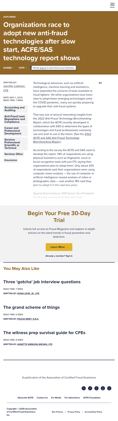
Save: (23, 68)
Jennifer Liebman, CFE (14, 88)
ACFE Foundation (92, 397)
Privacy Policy (74, 412)
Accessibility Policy (93, 412)
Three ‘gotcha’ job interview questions (42, 282)
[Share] (8, 68)
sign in (43, 68)
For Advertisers (72, 397)
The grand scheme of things (31, 307)
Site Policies (57, 412)
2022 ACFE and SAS (62, 138)
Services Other (13, 154)
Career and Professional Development (12, 130)
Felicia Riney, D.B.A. (28, 319)
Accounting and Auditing (14, 109)
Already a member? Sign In (59, 256)
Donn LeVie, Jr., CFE (28, 293)
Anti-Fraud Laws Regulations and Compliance (14, 119)
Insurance (10, 160)
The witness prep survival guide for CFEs (44, 332)
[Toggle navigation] (112, 5)
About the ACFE (25, 397)
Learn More (58, 247)
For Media (56, 397)
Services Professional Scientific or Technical (12, 144)
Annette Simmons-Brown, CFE (34, 344)
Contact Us (42, 397)
